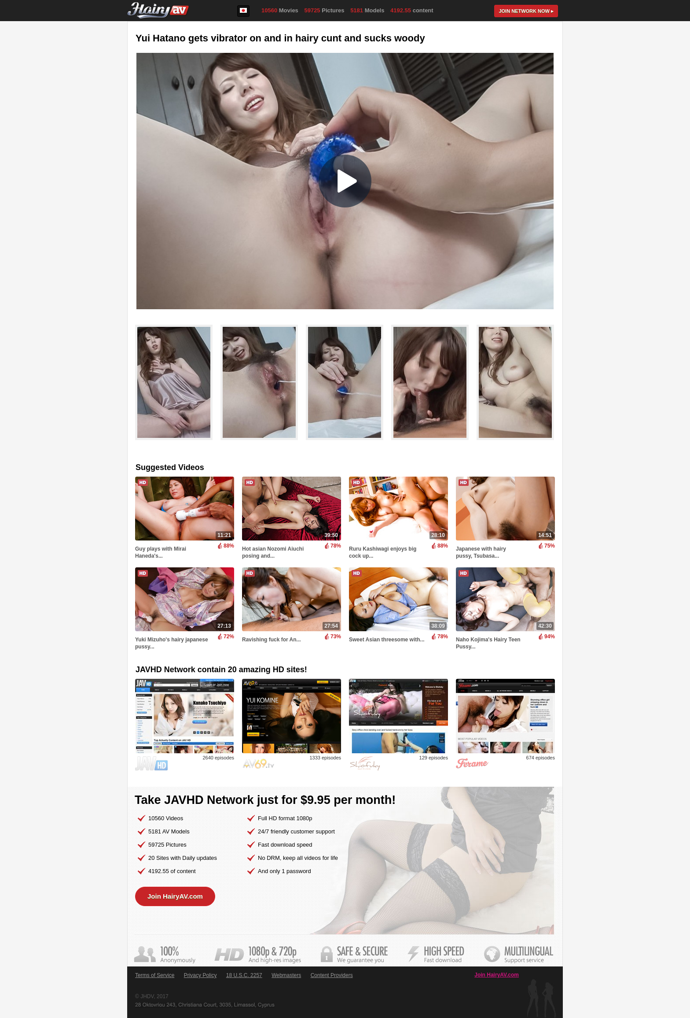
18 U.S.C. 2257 (244, 975)
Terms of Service (154, 975)
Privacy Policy (200, 975)
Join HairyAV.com (175, 896)
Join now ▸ (526, 11)
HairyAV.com (158, 10)
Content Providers (332, 975)
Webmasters (286, 975)
